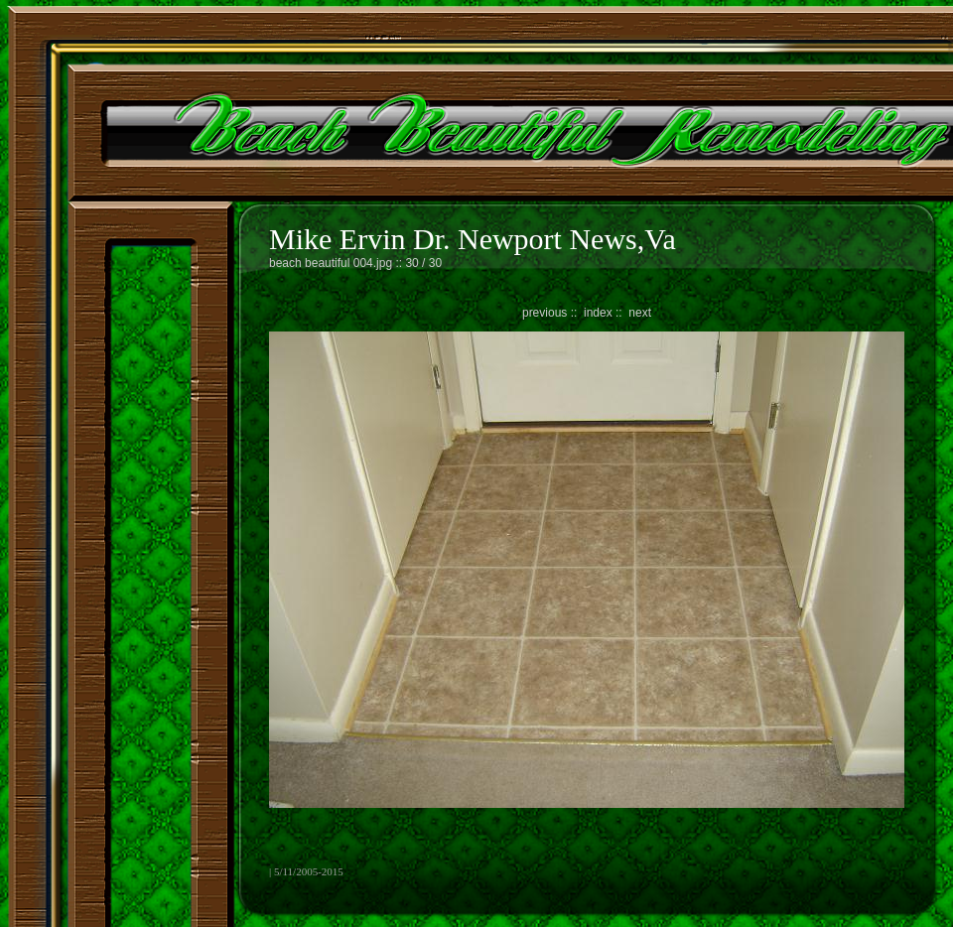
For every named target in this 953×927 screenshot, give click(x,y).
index (598, 313)
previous (544, 313)
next (639, 313)
